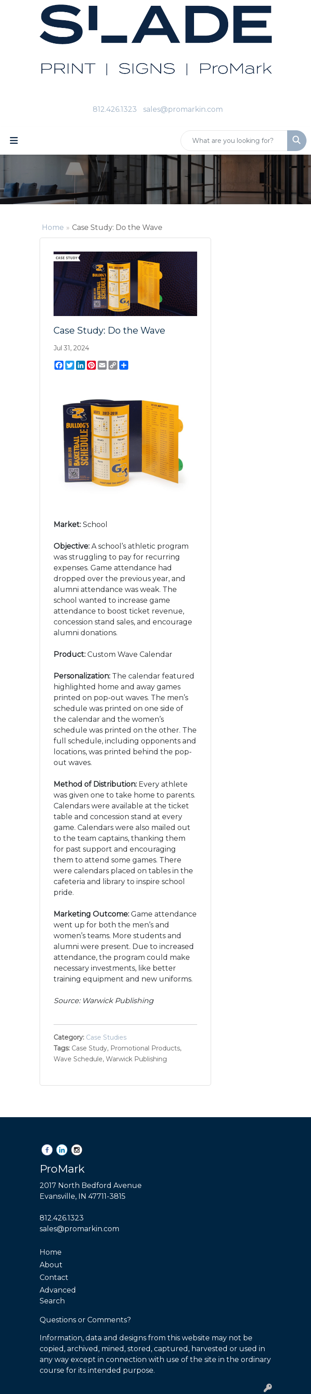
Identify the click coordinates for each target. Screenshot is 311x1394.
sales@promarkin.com (183, 109)
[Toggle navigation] (14, 140)
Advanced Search (58, 1295)
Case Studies (106, 1037)
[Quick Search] (234, 140)
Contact (54, 1277)
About (51, 1265)
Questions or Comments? (85, 1320)
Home (53, 227)
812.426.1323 (115, 109)
